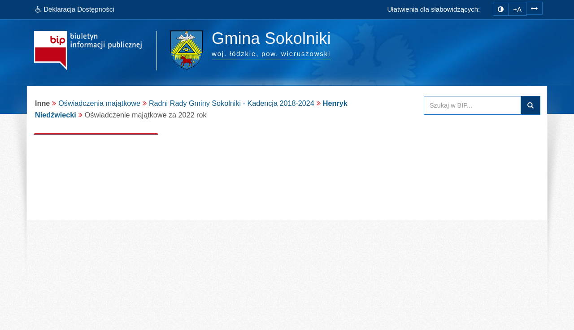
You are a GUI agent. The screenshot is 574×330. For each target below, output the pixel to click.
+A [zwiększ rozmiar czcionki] (517, 9)
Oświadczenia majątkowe (99, 103)
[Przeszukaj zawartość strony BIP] (472, 105)
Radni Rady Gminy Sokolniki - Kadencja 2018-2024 (231, 103)
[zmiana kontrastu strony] (501, 9)
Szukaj (530, 105)
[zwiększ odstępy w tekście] (534, 7)
